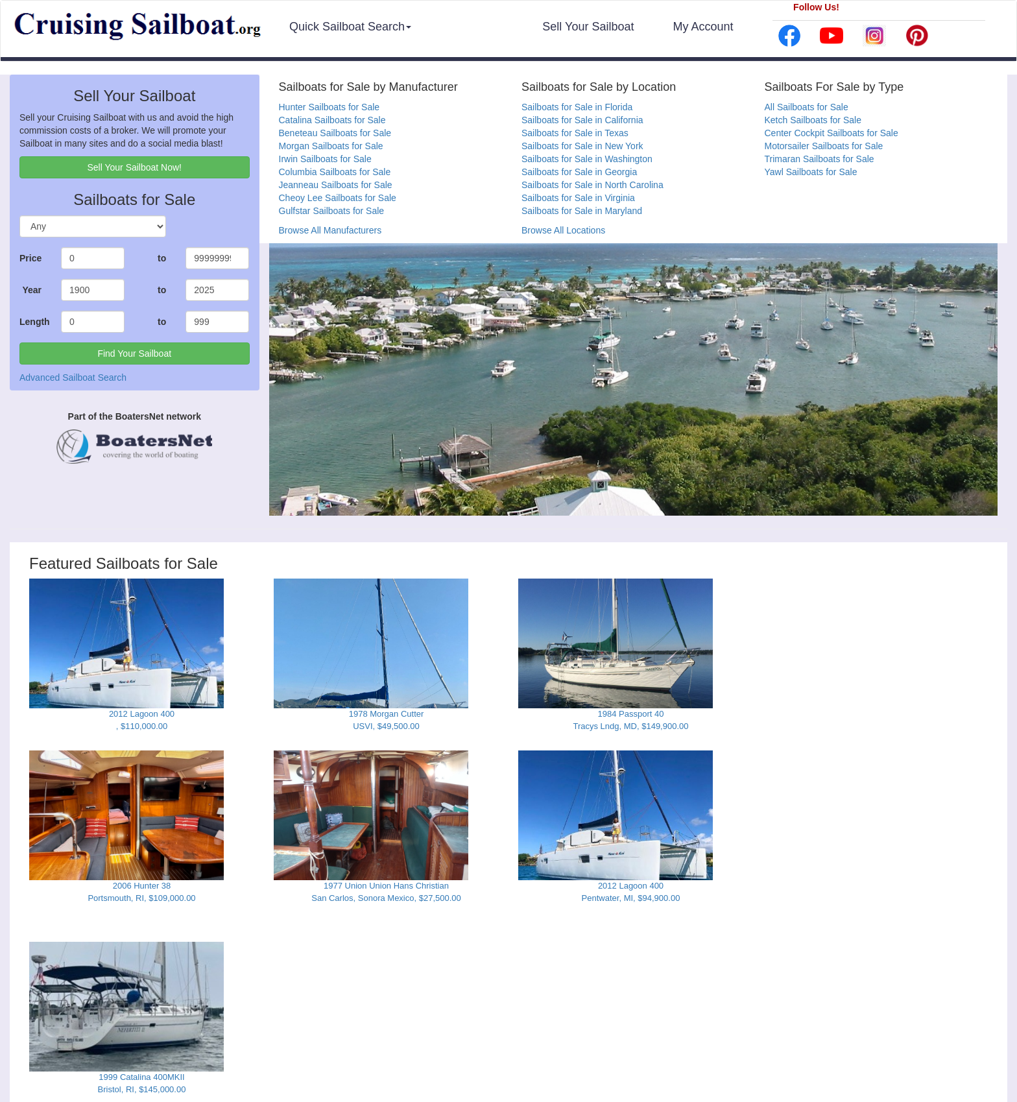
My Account (703, 26)
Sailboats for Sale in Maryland (581, 211)
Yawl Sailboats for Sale (811, 172)
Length (34, 322)
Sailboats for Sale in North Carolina (592, 185)
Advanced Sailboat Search (72, 377)
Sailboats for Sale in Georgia (579, 172)
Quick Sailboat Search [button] (350, 26)
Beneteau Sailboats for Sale (335, 133)
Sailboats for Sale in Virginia (578, 198)
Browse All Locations (563, 230)
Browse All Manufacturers (330, 230)
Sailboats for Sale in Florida (576, 107)
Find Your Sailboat (134, 353)
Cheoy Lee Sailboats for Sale (337, 198)
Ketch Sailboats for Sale (813, 120)
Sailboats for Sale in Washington (586, 159)
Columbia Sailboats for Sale (335, 172)
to (162, 258)
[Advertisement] (875, 660)
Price (30, 258)
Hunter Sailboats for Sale (329, 107)
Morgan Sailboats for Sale (331, 146)
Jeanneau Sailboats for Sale (335, 185)
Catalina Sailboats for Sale (332, 120)
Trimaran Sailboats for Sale (819, 159)
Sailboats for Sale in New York (582, 146)
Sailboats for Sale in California (582, 120)
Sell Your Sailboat (588, 26)
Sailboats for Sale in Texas (574, 133)
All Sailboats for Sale (806, 107)
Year (32, 290)
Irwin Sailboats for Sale (325, 159)
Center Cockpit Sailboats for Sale (831, 133)
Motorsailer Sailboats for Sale (824, 146)
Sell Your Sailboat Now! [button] (134, 167)
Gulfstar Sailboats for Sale (332, 211)
